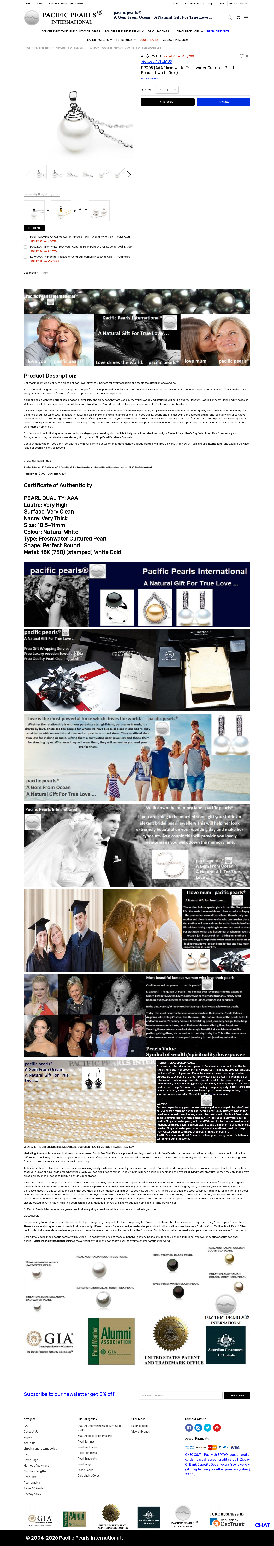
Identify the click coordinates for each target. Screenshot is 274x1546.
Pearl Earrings (160, 31)
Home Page (31, 1460)
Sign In (212, 3)
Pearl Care (30, 1477)
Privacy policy (32, 1494)
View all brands (140, 1431)
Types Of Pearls (33, 1488)
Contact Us (31, 1431)
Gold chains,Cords (175, 40)
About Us (29, 1443)
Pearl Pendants (219, 31)
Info (45, 272)
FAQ (26, 1426)
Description (31, 272)
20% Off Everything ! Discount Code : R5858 (71, 31)
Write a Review (149, 78)
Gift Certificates (238, 3)
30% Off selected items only (124, 31)
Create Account (194, 3)
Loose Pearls (149, 40)
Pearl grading (32, 1482)
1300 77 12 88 (34, 3)
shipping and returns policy (40, 1448)
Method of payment (36, 1465)
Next (129, 175)
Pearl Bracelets (99, 40)
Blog (222, 3)
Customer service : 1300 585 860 (65, 3)
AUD (177, 3)
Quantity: (146, 89)
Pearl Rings (126, 40)
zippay (28, 1437)
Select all (34, 228)
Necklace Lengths (35, 1471)
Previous (28, 175)
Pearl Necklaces (190, 31)
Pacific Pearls (139, 1426)
